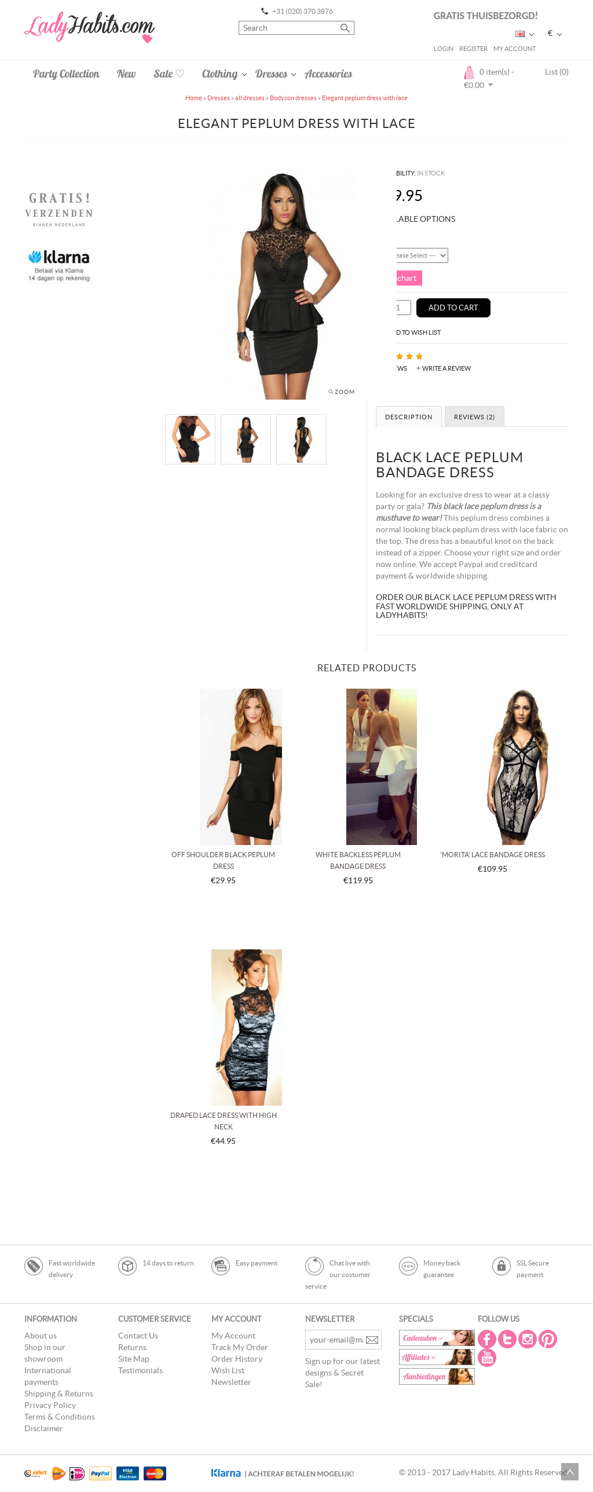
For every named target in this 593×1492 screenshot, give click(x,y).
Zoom (345, 392)
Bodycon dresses (293, 97)
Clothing (220, 74)
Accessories (328, 74)
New (126, 74)
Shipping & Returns (58, 1393)
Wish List (227, 1370)
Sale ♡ (169, 74)
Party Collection (66, 74)
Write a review (446, 368)
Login (443, 48)
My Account (514, 48)
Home (193, 97)
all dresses (250, 97)
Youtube (488, 1357)
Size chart (399, 278)
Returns (132, 1347)
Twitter (508, 1339)
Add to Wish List (414, 332)
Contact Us (138, 1335)
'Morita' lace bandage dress (492, 854)
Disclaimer (43, 1428)
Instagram (528, 1339)
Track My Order (239, 1347)
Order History (236, 1358)
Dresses (271, 74)
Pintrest (549, 1339)
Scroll (570, 1471)
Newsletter (231, 1382)
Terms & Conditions (59, 1416)
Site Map (133, 1358)
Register (473, 48)
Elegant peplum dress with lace (365, 97)
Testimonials (140, 1370)
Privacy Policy (50, 1405)
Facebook (488, 1339)
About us (40, 1335)
